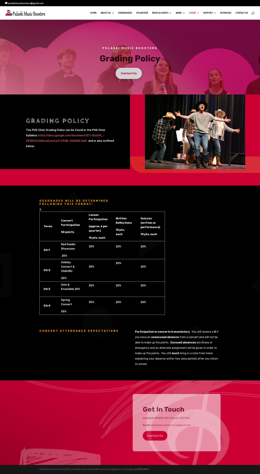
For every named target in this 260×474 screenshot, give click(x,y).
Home (93, 13)
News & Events (160, 13)
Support (208, 13)
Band (179, 13)
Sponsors (225, 13)
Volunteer (142, 13)
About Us (106, 13)
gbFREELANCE (142, 469)
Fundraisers (125, 13)
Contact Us (241, 13)
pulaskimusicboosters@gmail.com (170, 425)
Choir (192, 13)
